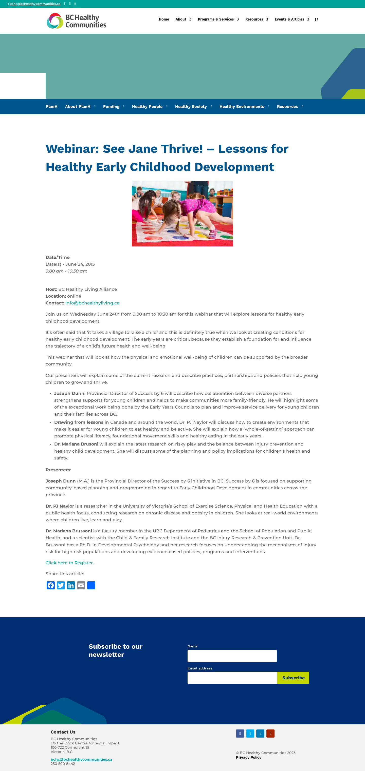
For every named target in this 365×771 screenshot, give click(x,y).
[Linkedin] (75, 4)
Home (164, 22)
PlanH (52, 106)
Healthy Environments (242, 106)
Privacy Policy (248, 757)
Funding (111, 106)
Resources (254, 22)
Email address (200, 668)
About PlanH (77, 106)
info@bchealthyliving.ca (92, 302)
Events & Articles (289, 22)
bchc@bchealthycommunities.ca (81, 759)
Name (192, 646)
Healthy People (147, 106)
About (181, 22)
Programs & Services (216, 22)
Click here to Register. (70, 562)
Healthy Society (191, 106)
